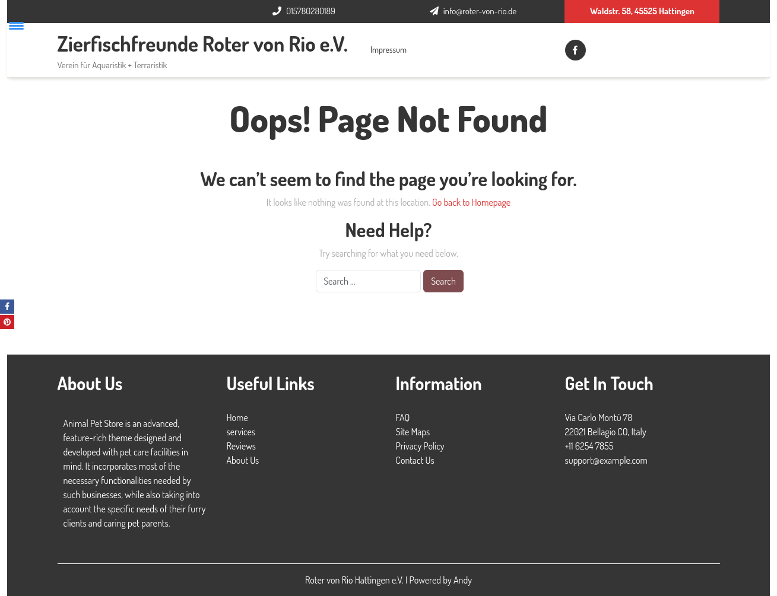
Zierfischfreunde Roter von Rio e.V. (203, 43)
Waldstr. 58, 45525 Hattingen (642, 11)
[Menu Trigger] (16, 25)
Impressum (388, 49)
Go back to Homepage (471, 202)
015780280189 (310, 11)
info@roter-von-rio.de (479, 11)
